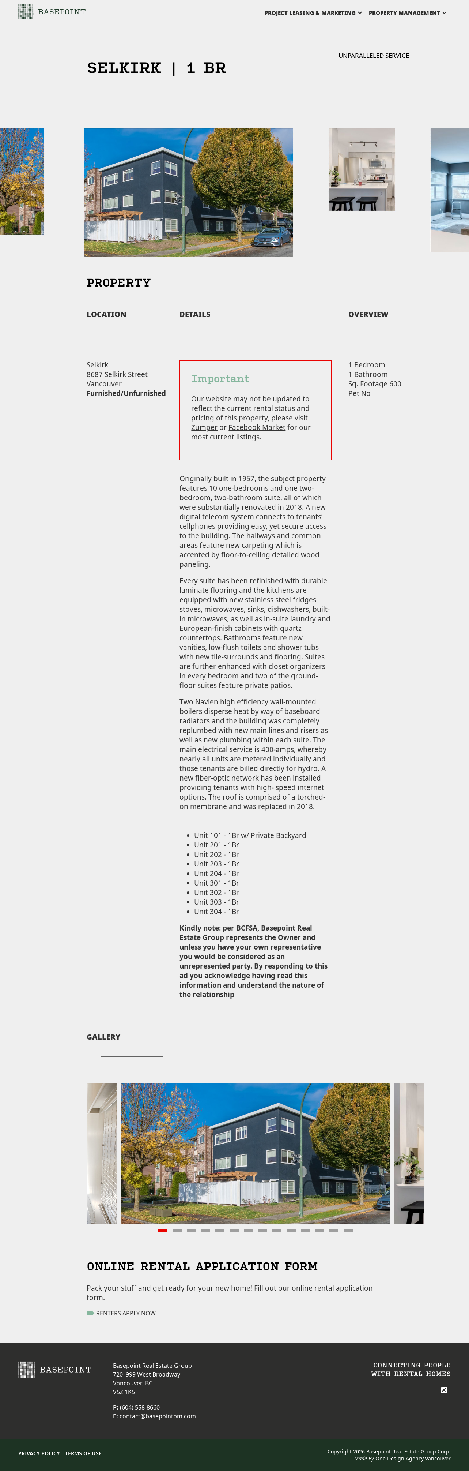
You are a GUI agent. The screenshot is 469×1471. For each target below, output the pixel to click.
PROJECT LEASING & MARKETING (310, 12)
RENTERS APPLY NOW (121, 1313)
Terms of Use (83, 1453)
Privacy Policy (39, 1453)
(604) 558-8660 (140, 1407)
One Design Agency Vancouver (413, 1458)
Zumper (204, 427)
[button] (163, 1230)
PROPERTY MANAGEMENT (404, 12)
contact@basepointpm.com (158, 1416)
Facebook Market (256, 427)
